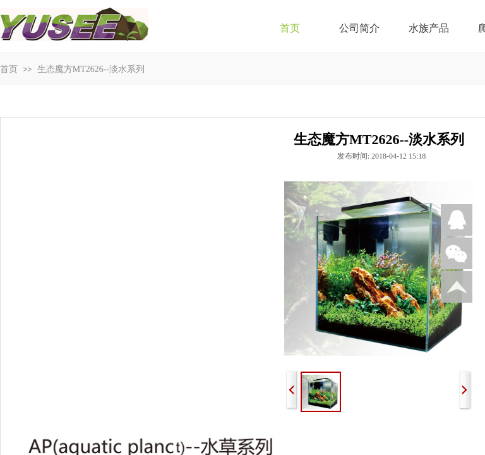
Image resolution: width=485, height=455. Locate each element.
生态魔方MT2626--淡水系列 (91, 69)
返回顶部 (456, 287)
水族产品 (429, 28)
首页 (290, 28)
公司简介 (359, 28)
